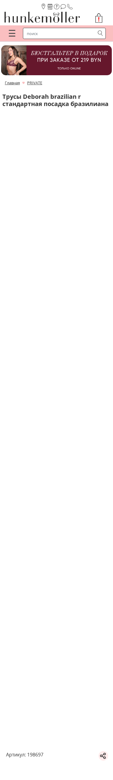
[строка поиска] (60, 33)
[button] (101, 18)
